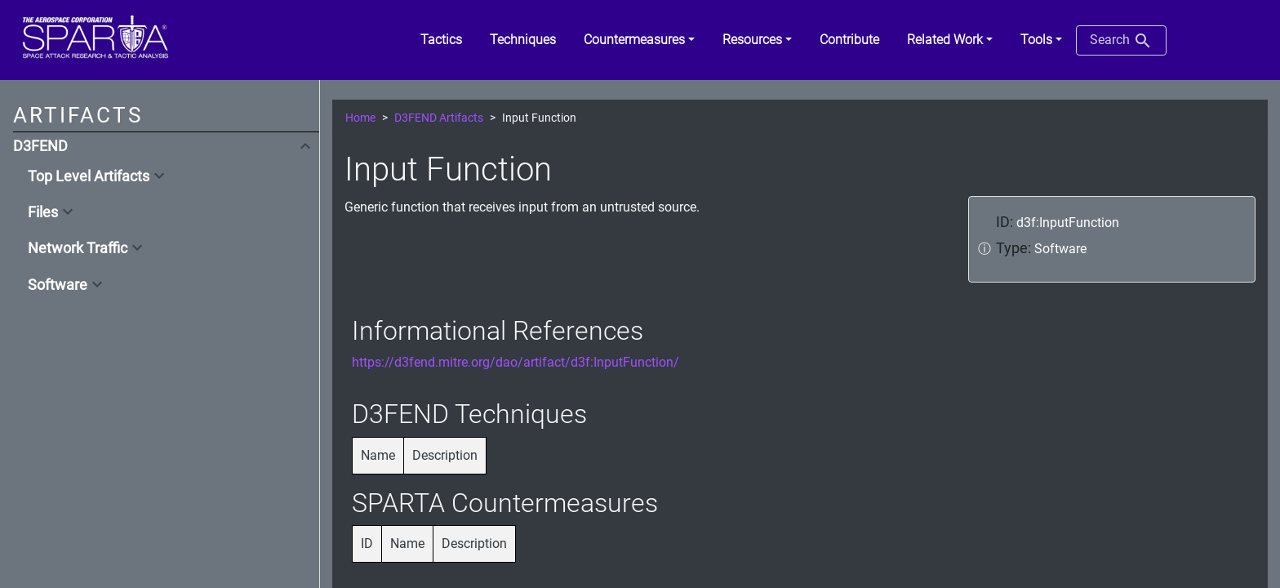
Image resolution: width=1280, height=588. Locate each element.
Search (1121, 41)
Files (43, 212)
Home (360, 118)
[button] (639, 40)
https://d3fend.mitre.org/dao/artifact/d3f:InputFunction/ (515, 362)
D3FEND (40, 146)
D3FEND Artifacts (438, 118)
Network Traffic (77, 248)
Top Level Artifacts (88, 176)
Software (57, 285)
